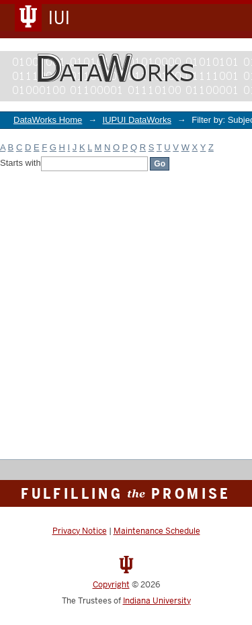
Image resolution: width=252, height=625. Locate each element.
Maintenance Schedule (157, 531)
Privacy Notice (79, 531)
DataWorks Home (47, 120)
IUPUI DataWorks (137, 120)
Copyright (111, 584)
